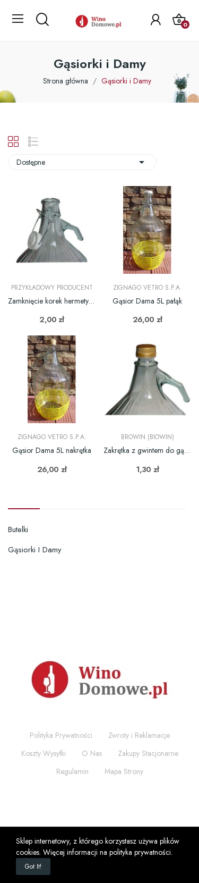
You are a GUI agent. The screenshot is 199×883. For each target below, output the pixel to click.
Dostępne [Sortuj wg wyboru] (82, 162)
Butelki (18, 529)
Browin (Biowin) (147, 437)
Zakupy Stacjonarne (148, 753)
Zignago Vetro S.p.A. (147, 287)
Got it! (33, 866)
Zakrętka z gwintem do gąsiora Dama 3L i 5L (147, 450)
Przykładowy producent (52, 287)
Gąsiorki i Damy (35, 550)
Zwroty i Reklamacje (139, 735)
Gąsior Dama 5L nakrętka (51, 450)
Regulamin (72, 771)
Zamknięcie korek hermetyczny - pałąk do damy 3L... (52, 301)
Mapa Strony (124, 771)
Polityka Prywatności (61, 735)
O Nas (92, 753)
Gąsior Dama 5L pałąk (147, 301)
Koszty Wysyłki (43, 753)
